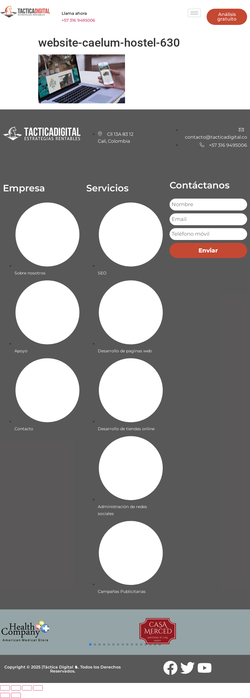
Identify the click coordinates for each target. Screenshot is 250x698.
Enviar (208, 250)
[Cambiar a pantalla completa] (16, 687)
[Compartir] (27, 687)
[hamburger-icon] (194, 13)
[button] (90, 644)
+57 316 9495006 (78, 20)
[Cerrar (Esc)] (38, 687)
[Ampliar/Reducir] (5, 687)
